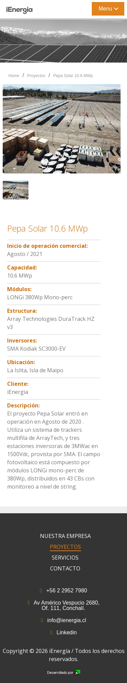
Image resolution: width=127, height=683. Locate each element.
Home (13, 75)
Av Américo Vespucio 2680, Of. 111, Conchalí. (63, 605)
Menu (105, 8)
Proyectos (36, 75)
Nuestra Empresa (65, 536)
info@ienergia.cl (63, 620)
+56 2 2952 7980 (63, 590)
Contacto (65, 568)
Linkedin (63, 632)
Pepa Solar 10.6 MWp (73, 75)
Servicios (65, 557)
